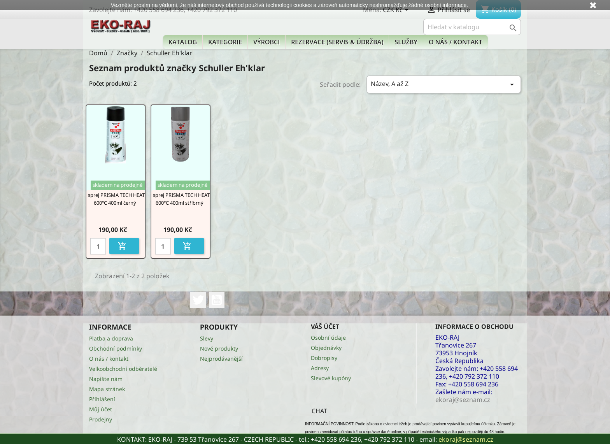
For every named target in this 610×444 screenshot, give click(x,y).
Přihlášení (102, 399)
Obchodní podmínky (115, 348)
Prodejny (100, 419)
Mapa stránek (107, 389)
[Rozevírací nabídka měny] (397, 10)
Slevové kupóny (331, 378)
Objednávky (326, 347)
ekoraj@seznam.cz (465, 439)
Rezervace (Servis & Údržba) (337, 42)
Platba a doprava (111, 338)
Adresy (320, 368)
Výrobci (266, 42)
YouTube (216, 300)
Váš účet (325, 326)
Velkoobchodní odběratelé (123, 368)
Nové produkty (219, 348)
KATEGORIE (225, 42)
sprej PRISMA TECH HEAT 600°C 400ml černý (116, 198)
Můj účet (100, 409)
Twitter (198, 300)
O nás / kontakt (455, 42)
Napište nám (106, 379)
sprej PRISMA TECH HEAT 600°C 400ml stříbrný (181, 198)
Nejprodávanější (221, 358)
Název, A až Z (444, 84)
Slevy (206, 338)
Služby (405, 42)
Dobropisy (324, 358)
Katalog (182, 42)
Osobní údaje (328, 337)
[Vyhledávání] (472, 27)
